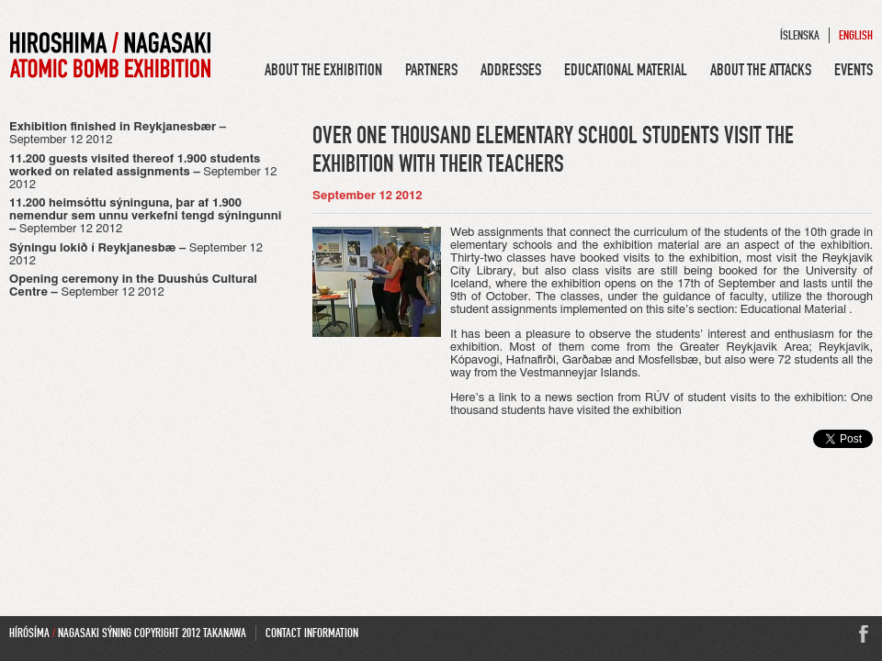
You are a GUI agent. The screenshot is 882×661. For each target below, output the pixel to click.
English (856, 35)
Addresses (511, 70)
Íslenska (800, 35)
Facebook (863, 634)
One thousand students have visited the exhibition (661, 404)
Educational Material (625, 70)
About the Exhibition (323, 70)
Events (853, 70)
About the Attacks (760, 70)
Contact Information (312, 633)
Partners (431, 70)
